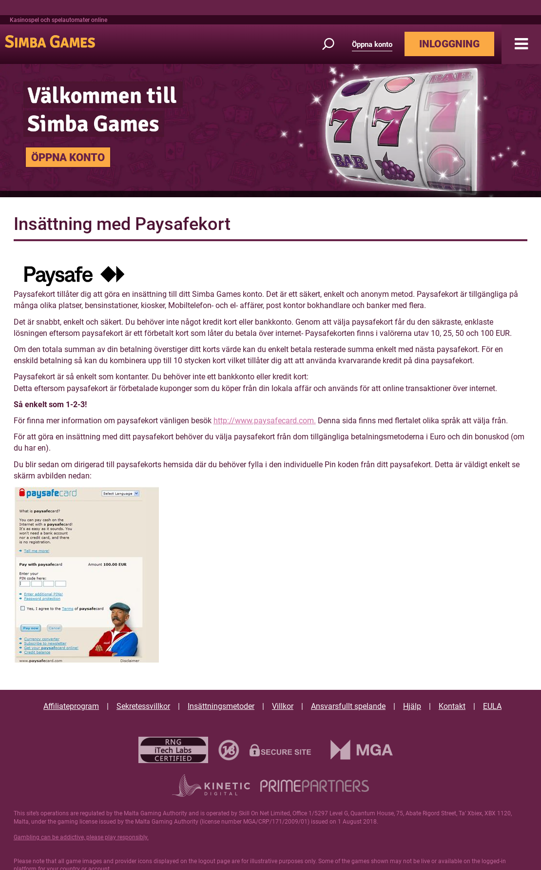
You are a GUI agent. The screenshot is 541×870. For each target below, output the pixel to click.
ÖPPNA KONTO (68, 157)
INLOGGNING (449, 44)
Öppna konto (372, 44)
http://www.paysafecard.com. (264, 420)
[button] (521, 44)
